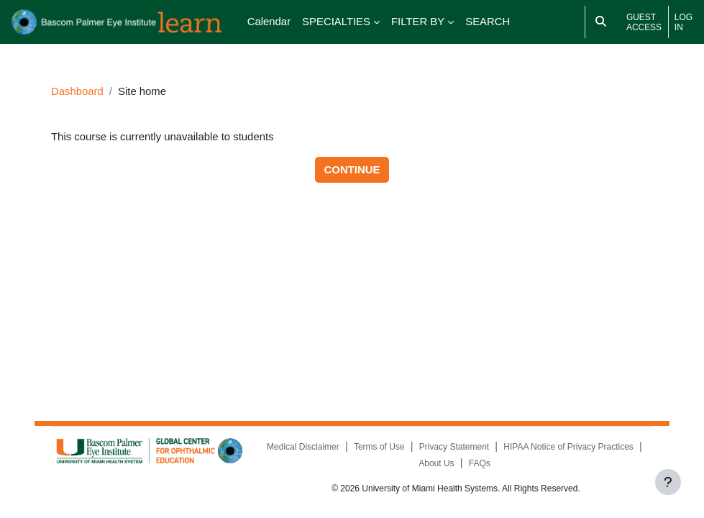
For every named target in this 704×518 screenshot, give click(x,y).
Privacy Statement (454, 447)
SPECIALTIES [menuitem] (336, 21)
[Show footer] (668, 482)
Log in (683, 22)
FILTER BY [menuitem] (417, 21)
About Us (436, 463)
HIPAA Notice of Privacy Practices (568, 447)
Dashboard (77, 91)
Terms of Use (379, 447)
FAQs (479, 463)
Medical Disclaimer (303, 447)
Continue (352, 170)
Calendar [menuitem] (269, 21)
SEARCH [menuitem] (487, 21)
